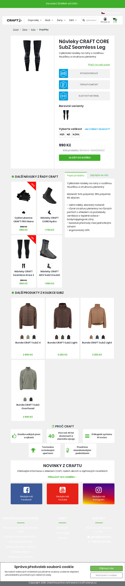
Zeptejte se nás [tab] (99, 175)
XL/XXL (76, 134)
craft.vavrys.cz (88, 582)
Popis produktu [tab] (75, 175)
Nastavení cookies (106, 575)
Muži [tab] (49, 20)
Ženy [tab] (61, 20)
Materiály (62, 528)
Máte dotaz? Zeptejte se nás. (99, 529)
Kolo (33, 29)
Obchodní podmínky (21, 541)
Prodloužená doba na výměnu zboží (20, 529)
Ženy (24, 29)
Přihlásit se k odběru (62, 477)
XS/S (62, 134)
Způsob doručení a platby (21, 546)
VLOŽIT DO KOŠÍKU (80, 157)
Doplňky (44, 29)
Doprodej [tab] (35, 20)
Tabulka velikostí (20, 552)
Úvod (16, 29)
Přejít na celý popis (99, 64)
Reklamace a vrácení (21, 557)
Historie (62, 538)
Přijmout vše (106, 568)
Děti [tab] (73, 20)
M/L (68, 134)
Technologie (62, 533)
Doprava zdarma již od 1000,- (20, 536)
